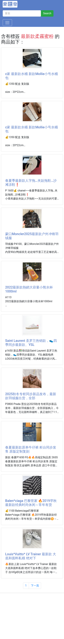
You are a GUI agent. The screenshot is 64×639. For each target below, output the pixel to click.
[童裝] (22, 13)
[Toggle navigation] (7, 22)
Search (47, 13)
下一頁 (35, 585)
